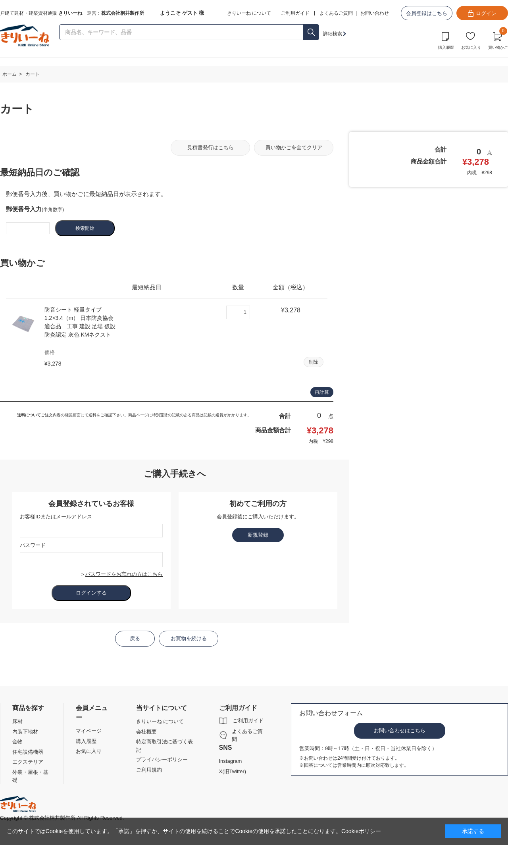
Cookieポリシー (361, 831)
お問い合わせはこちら (399, 730)
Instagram (230, 761)
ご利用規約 (149, 770)
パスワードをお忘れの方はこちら (124, 574)
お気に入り (471, 47)
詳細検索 (332, 34)
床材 (17, 721)
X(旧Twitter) (232, 771)
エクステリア (27, 762)
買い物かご (498, 40)
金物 (17, 742)
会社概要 (146, 732)
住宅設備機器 (27, 752)
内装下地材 (25, 732)
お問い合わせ (374, 13)
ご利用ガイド (248, 721)
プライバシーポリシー (162, 759)
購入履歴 (446, 47)
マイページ (89, 731)
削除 (313, 362)
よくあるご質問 (336, 13)
